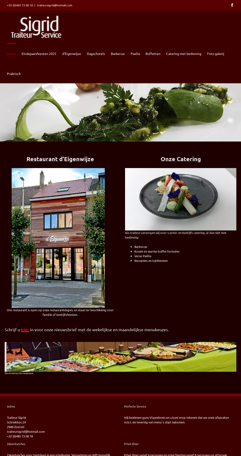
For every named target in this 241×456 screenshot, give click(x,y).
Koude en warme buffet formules (157, 251)
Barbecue (140, 247)
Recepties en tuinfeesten (151, 261)
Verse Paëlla (142, 256)
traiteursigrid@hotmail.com (54, 5)
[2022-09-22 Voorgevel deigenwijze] (58, 170)
